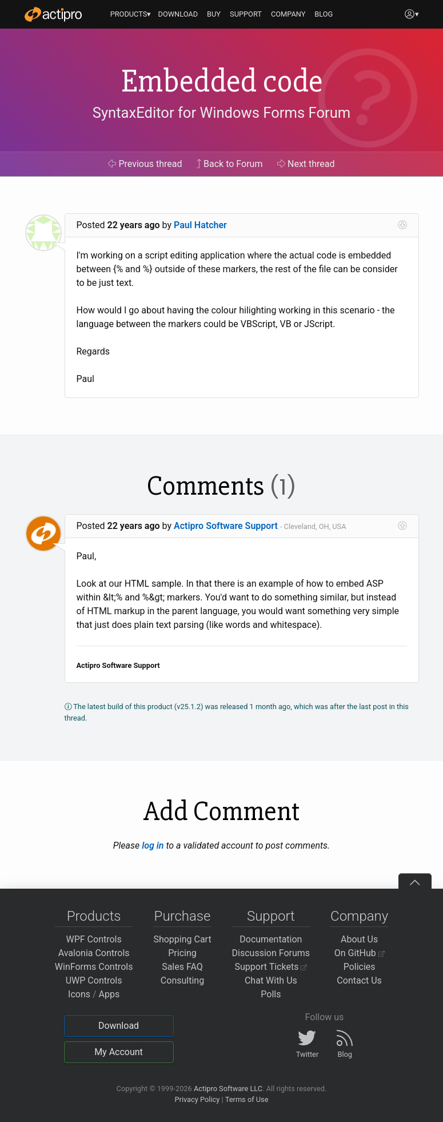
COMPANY (288, 14)
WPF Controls (94, 939)
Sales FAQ (182, 966)
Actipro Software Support (226, 525)
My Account (118, 1052)
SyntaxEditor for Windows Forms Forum (221, 112)
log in (152, 845)
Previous (145, 163)
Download (118, 1025)
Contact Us (359, 980)
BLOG (323, 14)
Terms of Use (247, 1099)
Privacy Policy (196, 1099)
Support (271, 916)
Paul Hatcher (200, 225)
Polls (271, 994)
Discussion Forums (271, 953)
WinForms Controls (94, 966)
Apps (109, 994)
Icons (79, 994)
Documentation (271, 939)
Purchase (182, 916)
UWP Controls (94, 980)
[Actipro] (53, 14)
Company (359, 916)
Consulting (182, 980)
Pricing (182, 953)
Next (306, 163)
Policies (360, 966)
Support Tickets (271, 966)
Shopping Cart (182, 939)
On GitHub (359, 953)
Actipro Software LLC (228, 1088)
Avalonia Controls (94, 953)
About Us (359, 939)
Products (94, 916)
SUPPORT (246, 14)
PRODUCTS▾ (130, 14)
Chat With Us (271, 980)
